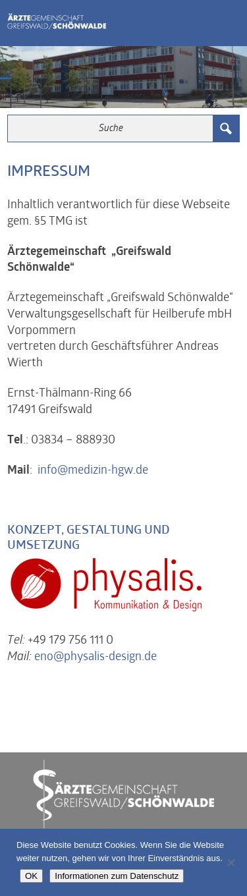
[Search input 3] (111, 128)
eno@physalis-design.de (95, 657)
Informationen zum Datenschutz (116, 876)
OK (31, 876)
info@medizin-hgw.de (93, 470)
